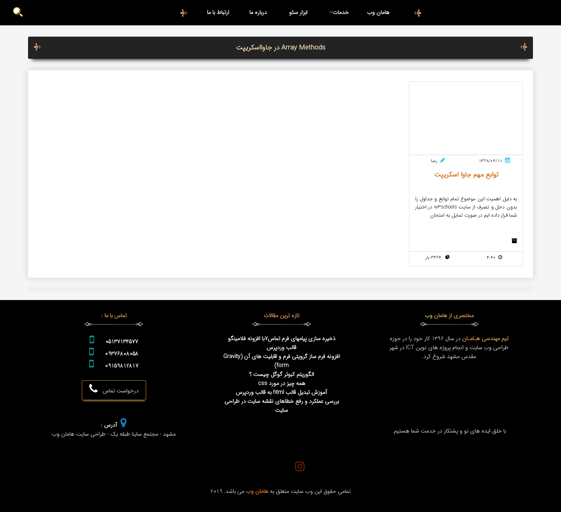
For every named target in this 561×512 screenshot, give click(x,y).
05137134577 (121, 341)
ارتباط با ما (218, 12)
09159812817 (121, 366)
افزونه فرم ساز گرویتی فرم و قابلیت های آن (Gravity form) (281, 361)
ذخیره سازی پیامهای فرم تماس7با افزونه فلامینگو (281, 338)
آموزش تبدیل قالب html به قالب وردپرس (281, 392)
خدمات (337, 12)
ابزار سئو (298, 12)
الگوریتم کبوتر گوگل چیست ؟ (281, 374)
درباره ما (258, 12)
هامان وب (378, 12)
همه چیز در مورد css (281, 383)
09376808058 (121, 354)
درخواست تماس (114, 389)
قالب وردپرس (281, 347)
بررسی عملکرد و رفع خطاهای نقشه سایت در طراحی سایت (281, 406)
